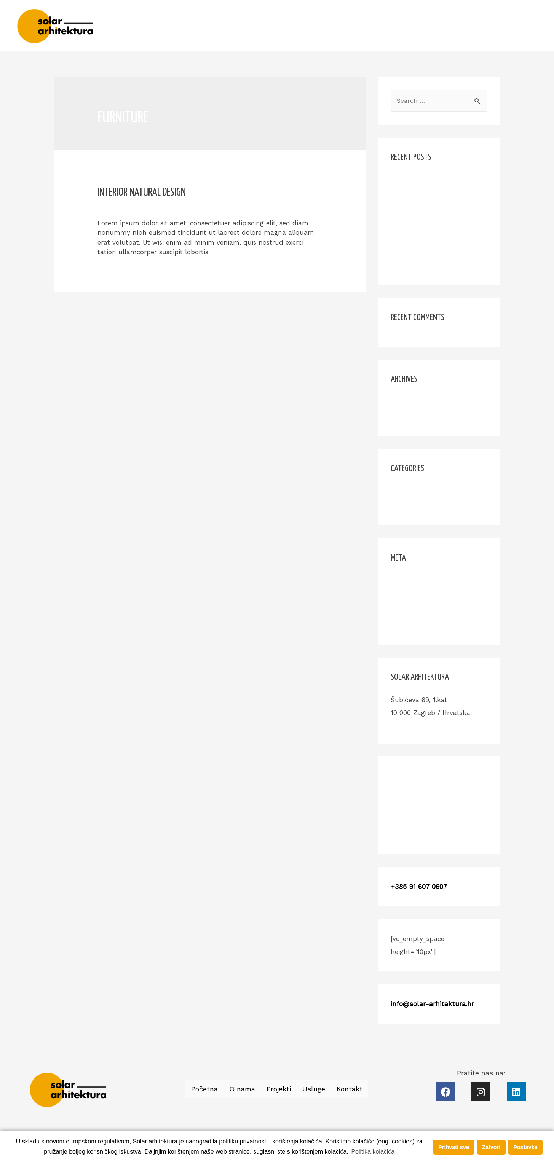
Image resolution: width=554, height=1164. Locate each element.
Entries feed (409, 593)
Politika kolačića (372, 1151)
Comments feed (416, 608)
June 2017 (406, 415)
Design (172, 207)
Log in (400, 579)
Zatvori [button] (491, 1147)
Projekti (451, 25)
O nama (413, 25)
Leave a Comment (126, 207)
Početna (375, 25)
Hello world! (409, 180)
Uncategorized (413, 504)
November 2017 (415, 400)
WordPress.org (413, 623)
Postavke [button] (525, 1147)
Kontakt (521, 25)
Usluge (486, 25)
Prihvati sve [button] (453, 1147)
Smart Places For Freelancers (436, 250)
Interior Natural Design (141, 192)
